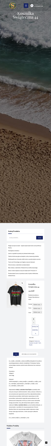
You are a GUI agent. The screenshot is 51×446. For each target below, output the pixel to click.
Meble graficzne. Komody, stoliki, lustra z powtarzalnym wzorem (24, 260)
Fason (29, 308)
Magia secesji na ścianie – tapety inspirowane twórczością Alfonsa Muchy (24, 247)
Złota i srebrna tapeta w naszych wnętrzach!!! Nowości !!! (22, 271)
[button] (22, 283)
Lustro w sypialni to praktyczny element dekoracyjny (21, 254)
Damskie (31, 343)
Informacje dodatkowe (29, 354)
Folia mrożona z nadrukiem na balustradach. (19, 265)
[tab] (16, 354)
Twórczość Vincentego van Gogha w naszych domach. (21, 262)
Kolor (29, 312)
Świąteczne (37, 341)
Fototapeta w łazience (13, 251)
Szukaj (39, 237)
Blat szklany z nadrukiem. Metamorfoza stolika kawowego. (23, 268)
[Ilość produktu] (35, 319)
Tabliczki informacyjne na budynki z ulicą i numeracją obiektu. (23, 257)
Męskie (30, 344)
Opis (16, 354)
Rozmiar (30, 304)
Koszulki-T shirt (37, 343)
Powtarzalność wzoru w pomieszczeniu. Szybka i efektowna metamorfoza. (23, 275)
